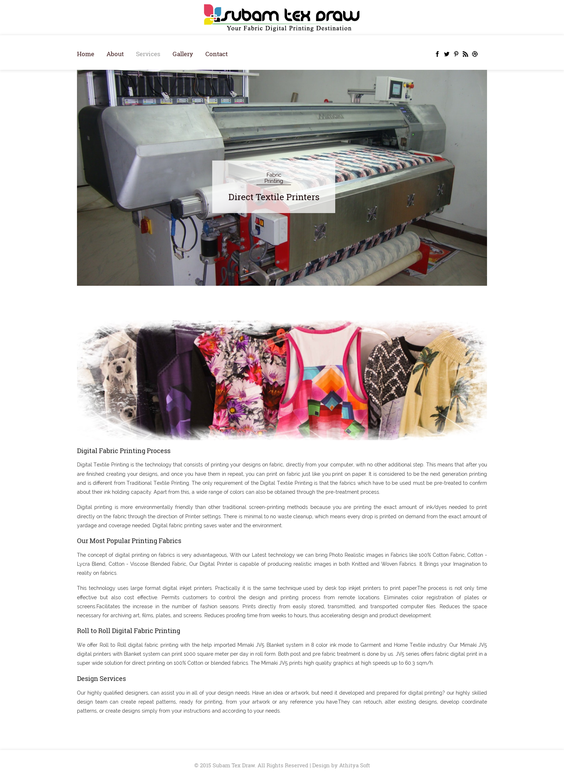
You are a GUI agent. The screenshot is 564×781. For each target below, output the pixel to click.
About (115, 54)
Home (85, 54)
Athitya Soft (354, 765)
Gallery (183, 54)
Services (148, 54)
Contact (216, 54)
